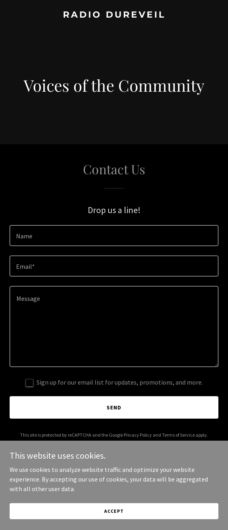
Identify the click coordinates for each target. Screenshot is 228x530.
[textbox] (114, 235)
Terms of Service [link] (178, 435)
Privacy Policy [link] (138, 435)
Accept (113, 522)
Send (114, 407)
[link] (114, 15)
